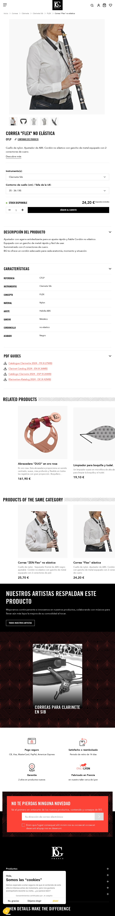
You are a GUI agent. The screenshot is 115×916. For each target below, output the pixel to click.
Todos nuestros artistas (20, 622)
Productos (11, 868)
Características (57, 268)
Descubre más (13, 156)
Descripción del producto (57, 232)
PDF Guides (57, 356)
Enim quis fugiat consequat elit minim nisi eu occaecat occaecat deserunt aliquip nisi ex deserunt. (60, 826)
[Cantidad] (16, 210)
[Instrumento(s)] (57, 177)
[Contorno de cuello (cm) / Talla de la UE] (57, 190)
